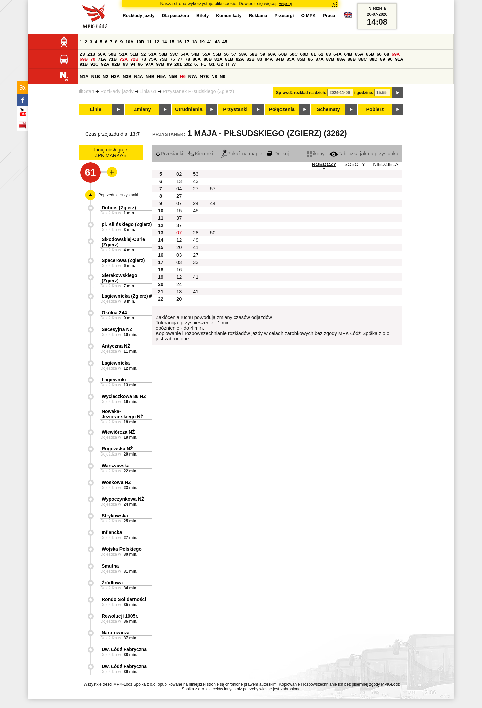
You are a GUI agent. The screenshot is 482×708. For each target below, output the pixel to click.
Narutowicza (115, 632)
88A (341, 59)
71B (113, 59)
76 (172, 59)
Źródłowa (112, 582)
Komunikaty (228, 15)
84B (279, 59)
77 (180, 59)
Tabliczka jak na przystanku (363, 153)
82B (251, 59)
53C (174, 54)
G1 (212, 64)
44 (212, 203)
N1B (95, 76)
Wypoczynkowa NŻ (123, 499)
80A (197, 59)
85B (301, 59)
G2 (220, 64)
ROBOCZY (324, 164)
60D (304, 54)
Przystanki (235, 109)
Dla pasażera (175, 15)
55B (217, 54)
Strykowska (115, 515)
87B (330, 59)
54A (185, 54)
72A (123, 59)
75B (163, 59)
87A (319, 59)
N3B (127, 76)
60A (272, 54)
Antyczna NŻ (116, 346)
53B (163, 54)
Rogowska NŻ (117, 448)
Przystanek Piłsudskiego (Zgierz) (198, 91)
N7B (204, 76)
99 (169, 64)
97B (160, 64)
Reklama (258, 15)
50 (212, 232)
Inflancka (112, 532)
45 (224, 41)
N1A (84, 76)
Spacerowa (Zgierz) (123, 260)
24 (195, 203)
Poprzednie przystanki (118, 195)
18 (194, 41)
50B (112, 54)
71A (102, 59)
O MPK (308, 15)
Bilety (202, 15)
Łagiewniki (114, 379)
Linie (95, 109)
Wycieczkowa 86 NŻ (124, 396)
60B (282, 54)
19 (202, 41)
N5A (161, 76)
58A (243, 54)
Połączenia (282, 109)
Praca (329, 15)
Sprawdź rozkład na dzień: (301, 92)
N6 (183, 76)
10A (129, 41)
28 (195, 232)
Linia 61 (148, 91)
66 (379, 54)
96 (140, 64)
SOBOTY (354, 164)
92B (116, 64)
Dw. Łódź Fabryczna (124, 649)
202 (188, 64)
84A (269, 59)
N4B (150, 76)
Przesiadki (169, 153)
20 (179, 247)
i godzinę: (363, 92)
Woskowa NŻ (116, 482)
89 (382, 59)
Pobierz (375, 109)
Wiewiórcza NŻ (118, 432)
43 (217, 41)
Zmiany (142, 109)
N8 (214, 76)
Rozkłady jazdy (117, 91)
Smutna (110, 566)
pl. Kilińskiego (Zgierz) (127, 224)
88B (352, 59)
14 (164, 41)
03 (179, 255)
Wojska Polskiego (122, 549)
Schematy (328, 109)
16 (179, 41)
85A (291, 59)
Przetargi (284, 15)
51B (134, 54)
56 (226, 54)
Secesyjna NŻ (117, 329)
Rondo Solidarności (124, 599)
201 (178, 64)
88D (373, 59)
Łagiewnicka (116, 363)
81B (229, 59)
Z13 (91, 54)
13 (179, 181)
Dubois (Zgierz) (119, 207)
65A (359, 54)
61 (313, 54)
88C (362, 59)
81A (218, 59)
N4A (138, 76)
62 (320, 54)
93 (125, 64)
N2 (105, 76)
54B (195, 54)
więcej (285, 3)
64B (348, 54)
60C (293, 54)
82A (240, 59)
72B (134, 59)
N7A (192, 76)
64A (337, 54)
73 (143, 59)
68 (386, 54)
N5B (172, 76)
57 (233, 54)
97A (149, 64)
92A (105, 64)
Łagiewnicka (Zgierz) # (127, 296)
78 (187, 59)
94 (132, 64)
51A (123, 54)
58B (253, 54)
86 (310, 59)
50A (102, 54)
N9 (222, 76)
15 (171, 41)
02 (179, 174)
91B (84, 64)
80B (208, 59)
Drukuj (278, 153)
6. (196, 64)
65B (370, 54)
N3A (115, 76)
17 (186, 41)
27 (195, 188)
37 (179, 218)
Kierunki (200, 153)
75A (153, 59)
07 (179, 203)
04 (179, 188)
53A (152, 54)
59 (262, 54)
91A (399, 59)
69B (84, 59)
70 (92, 59)
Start (86, 91)
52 (143, 54)
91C (94, 64)
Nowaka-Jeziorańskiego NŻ (122, 414)
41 (209, 41)
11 (149, 41)
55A (206, 54)
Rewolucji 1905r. (120, 616)
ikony (315, 153)
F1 (203, 64)
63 (328, 54)
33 (195, 262)
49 (195, 240)
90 (390, 59)
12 (156, 41)
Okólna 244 (114, 312)
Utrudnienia (188, 109)
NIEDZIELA (385, 164)
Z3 (82, 54)
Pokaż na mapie (241, 153)
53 (195, 174)
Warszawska (116, 465)
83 (259, 59)
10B (140, 41)
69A (396, 54)
